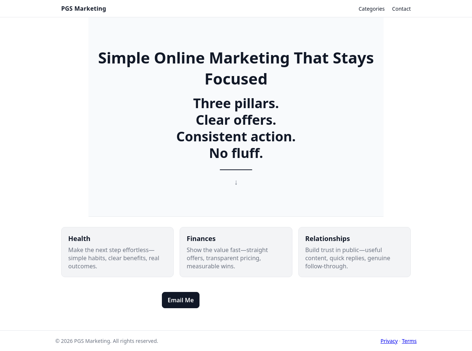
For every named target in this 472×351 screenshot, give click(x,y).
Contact (401, 8)
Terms (409, 340)
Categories (371, 8)
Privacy (389, 340)
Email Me (180, 300)
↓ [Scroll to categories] (236, 182)
